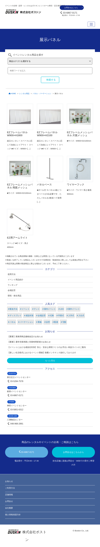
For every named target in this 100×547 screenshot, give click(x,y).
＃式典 (51, 315)
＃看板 (39, 322)
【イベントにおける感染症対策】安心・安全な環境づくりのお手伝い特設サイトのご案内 (47, 347)
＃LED (61, 309)
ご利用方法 (10, 488)
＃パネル (11, 322)
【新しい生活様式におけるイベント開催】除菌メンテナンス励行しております (42, 352)
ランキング (12, 285)
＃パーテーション (25, 322)
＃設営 (47, 322)
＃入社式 (80, 315)
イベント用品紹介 (15, 279)
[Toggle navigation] (91, 24)
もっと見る (50, 360)
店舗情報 (9, 494)
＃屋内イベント (49, 309)
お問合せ (9, 501)
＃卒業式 (60, 315)
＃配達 (55, 322)
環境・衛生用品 (14, 296)
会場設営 (11, 290)
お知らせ (9, 481)
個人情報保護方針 (13, 514)
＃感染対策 (28, 315)
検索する (51, 79)
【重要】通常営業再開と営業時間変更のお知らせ (29, 342)
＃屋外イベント (73, 309)
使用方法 (11, 274)
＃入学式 (70, 315)
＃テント (36, 309)
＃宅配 (63, 322)
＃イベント (25, 309)
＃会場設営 (41, 315)
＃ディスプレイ (14, 315)
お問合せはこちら (71, 8)
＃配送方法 (12, 309)
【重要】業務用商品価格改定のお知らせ (25, 336)
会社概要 (9, 508)
